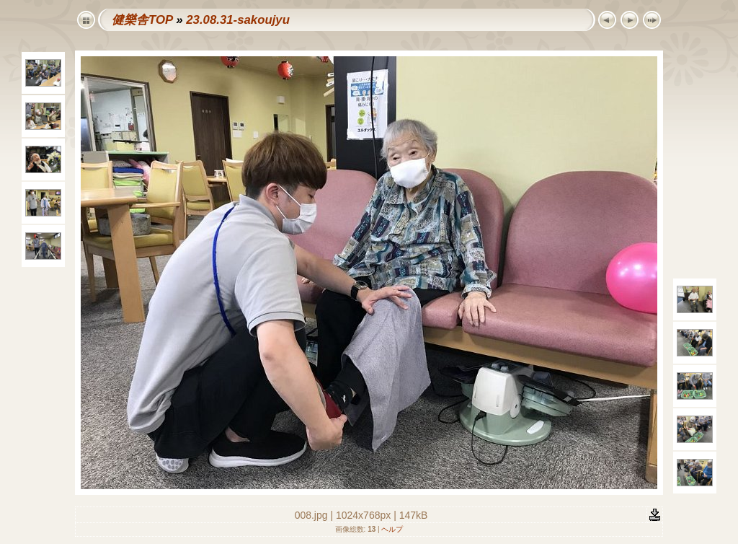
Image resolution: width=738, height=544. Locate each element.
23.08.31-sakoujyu (238, 20)
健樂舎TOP (142, 20)
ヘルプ (392, 529)
